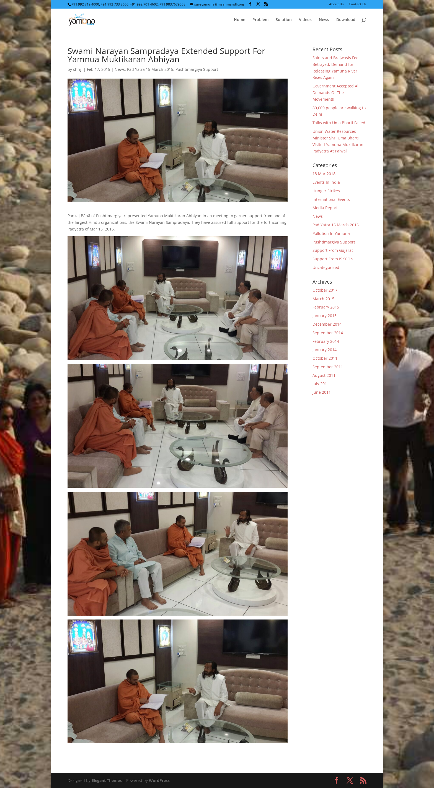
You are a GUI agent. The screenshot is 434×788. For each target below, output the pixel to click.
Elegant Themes (107, 780)
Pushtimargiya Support (196, 69)
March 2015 (323, 298)
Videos (305, 20)
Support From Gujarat (332, 250)
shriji (77, 69)
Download (345, 20)
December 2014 (327, 324)
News (324, 20)
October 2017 (324, 290)
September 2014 (327, 332)
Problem (260, 20)
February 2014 (325, 341)
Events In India (326, 182)
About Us (336, 4)
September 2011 (327, 366)
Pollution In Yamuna (331, 233)
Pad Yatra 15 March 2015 (150, 69)
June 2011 (321, 392)
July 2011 (320, 383)
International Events (331, 199)
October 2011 (324, 358)
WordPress (159, 780)
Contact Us (357, 4)
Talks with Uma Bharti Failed (338, 122)
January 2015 (324, 315)
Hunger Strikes (326, 190)
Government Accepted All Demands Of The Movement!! (336, 92)
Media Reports (326, 207)
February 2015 (325, 307)
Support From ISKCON (332, 258)
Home (239, 20)
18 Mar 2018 (323, 173)
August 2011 (323, 375)
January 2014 (324, 349)
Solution (284, 20)
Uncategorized (325, 267)
